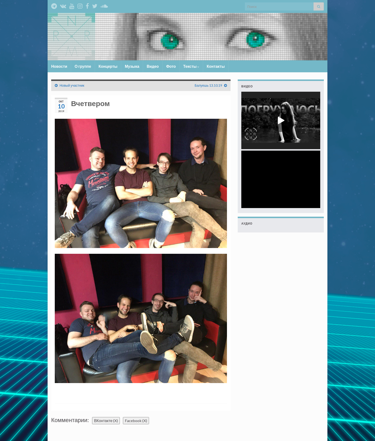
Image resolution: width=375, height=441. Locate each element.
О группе (83, 66)
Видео (153, 66)
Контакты (216, 66)
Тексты (191, 66)
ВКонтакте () (106, 420)
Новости (59, 66)
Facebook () (136, 420)
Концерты (108, 66)
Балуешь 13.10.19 (208, 85)
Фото (171, 66)
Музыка (132, 66)
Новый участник (72, 85)
